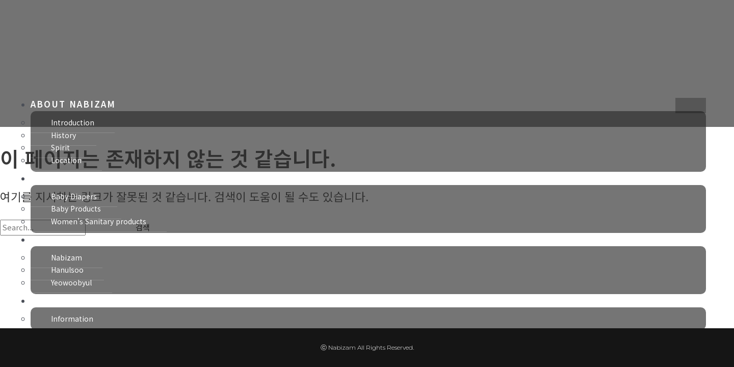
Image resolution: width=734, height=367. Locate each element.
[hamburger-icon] (690, 105)
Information (72, 318)
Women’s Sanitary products (98, 221)
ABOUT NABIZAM (73, 103)
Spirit (60, 147)
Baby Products (76, 208)
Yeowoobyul (71, 282)
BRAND (48, 238)
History (63, 135)
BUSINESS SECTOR (78, 177)
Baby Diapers (74, 196)
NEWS (45, 300)
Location (66, 160)
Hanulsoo (67, 270)
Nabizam (66, 257)
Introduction (72, 122)
